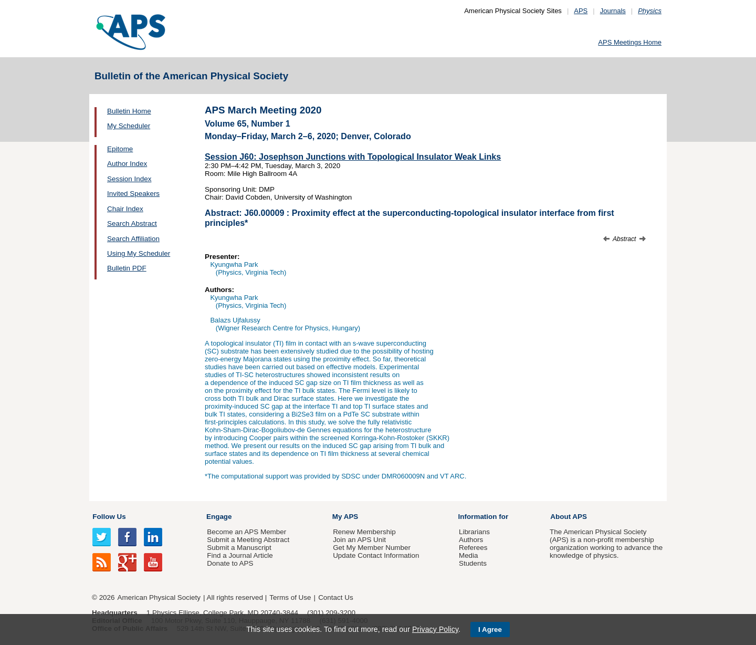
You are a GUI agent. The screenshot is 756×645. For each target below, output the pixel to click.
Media (468, 555)
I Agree (490, 629)
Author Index (127, 164)
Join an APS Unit (359, 540)
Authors (471, 540)
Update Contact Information (376, 555)
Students (473, 563)
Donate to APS (230, 563)
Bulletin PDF (126, 268)
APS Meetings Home (630, 42)
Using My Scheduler (138, 253)
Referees (473, 548)
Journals (613, 11)
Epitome (120, 149)
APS (580, 11)
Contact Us (335, 597)
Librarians (474, 532)
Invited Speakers (133, 193)
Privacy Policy (435, 629)
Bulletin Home (129, 111)
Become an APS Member (246, 532)
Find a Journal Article (239, 555)
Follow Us (108, 517)
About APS (568, 517)
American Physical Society (159, 597)
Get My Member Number (372, 548)
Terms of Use (290, 597)
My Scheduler (128, 126)
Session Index (129, 179)
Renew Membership (364, 532)
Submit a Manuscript (239, 548)
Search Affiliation (133, 239)
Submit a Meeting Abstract (248, 540)
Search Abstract (132, 223)
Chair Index (125, 209)
